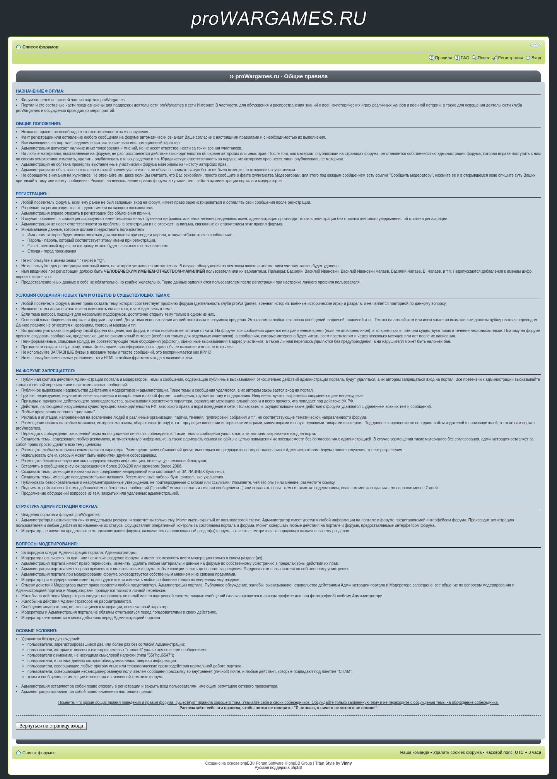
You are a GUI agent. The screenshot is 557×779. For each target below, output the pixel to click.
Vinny (346, 763)
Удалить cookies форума (457, 752)
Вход (536, 57)
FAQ (465, 57)
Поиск (483, 57)
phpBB (246, 763)
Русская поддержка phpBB (278, 767)
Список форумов (40, 47)
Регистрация (510, 57)
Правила (444, 57)
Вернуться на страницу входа (51, 726)
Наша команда (414, 752)
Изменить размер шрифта (535, 45)
